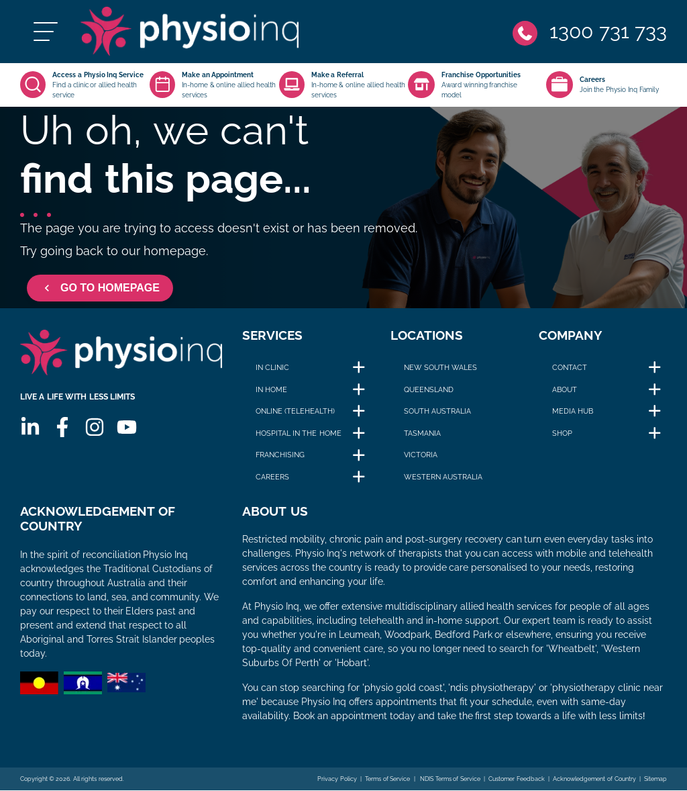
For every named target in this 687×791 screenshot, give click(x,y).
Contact (569, 368)
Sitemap (655, 779)
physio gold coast (403, 688)
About (564, 390)
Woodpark (407, 635)
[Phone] (590, 32)
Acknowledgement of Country (594, 779)
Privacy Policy (337, 779)
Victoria (420, 456)
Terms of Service (387, 779)
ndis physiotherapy (492, 688)
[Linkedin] (30, 429)
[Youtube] (127, 429)
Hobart (352, 663)
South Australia (437, 412)
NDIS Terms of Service (449, 779)
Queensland (429, 390)
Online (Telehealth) (295, 412)
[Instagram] (95, 429)
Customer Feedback (516, 779)
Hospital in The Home (298, 434)
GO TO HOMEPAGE (100, 288)
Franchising (280, 456)
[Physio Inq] (192, 32)
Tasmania (422, 434)
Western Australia (443, 477)
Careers (272, 477)
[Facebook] (62, 429)
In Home (271, 390)
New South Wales (440, 368)
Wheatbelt (571, 649)
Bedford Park (463, 635)
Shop (562, 434)
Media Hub (572, 412)
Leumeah (359, 635)
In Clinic (272, 368)
